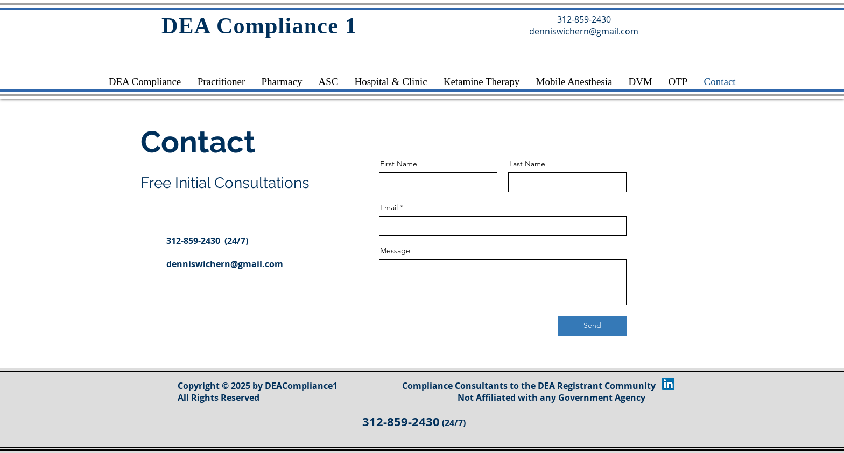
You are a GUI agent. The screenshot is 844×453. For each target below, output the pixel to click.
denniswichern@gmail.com (224, 264)
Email (389, 207)
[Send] (592, 326)
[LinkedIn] (668, 384)
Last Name (527, 164)
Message (395, 250)
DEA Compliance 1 (259, 25)
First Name (398, 164)
